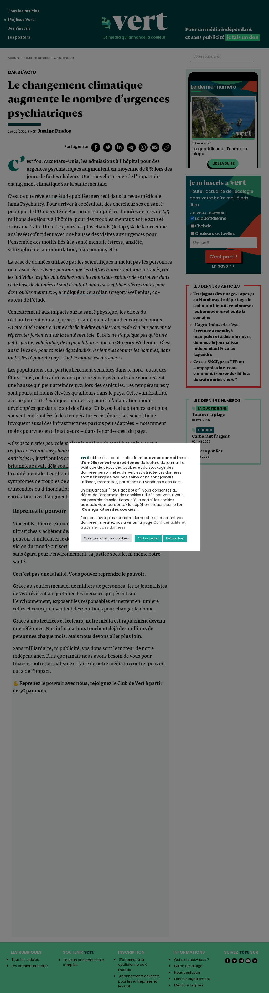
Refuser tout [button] (175, 538)
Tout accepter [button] (148, 538)
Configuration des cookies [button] (106, 538)
